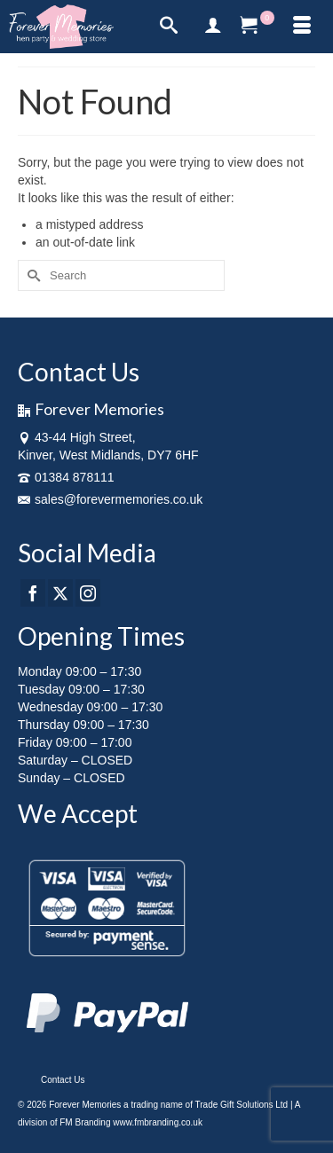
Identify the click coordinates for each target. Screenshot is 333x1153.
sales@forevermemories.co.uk (110, 499)
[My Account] (213, 26)
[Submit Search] (31, 275)
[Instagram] (87, 593)
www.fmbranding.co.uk (157, 1122)
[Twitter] (60, 593)
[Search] (169, 26)
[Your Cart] (257, 26)
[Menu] (302, 26)
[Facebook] (32, 593)
